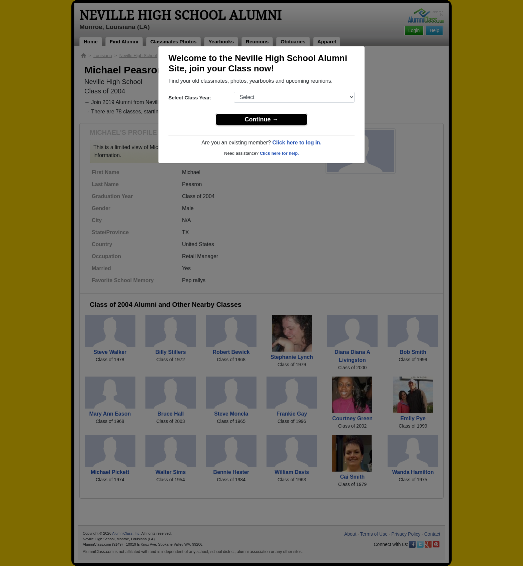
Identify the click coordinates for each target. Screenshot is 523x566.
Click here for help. (279, 153)
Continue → (262, 119)
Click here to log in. (297, 142)
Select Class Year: (189, 97)
